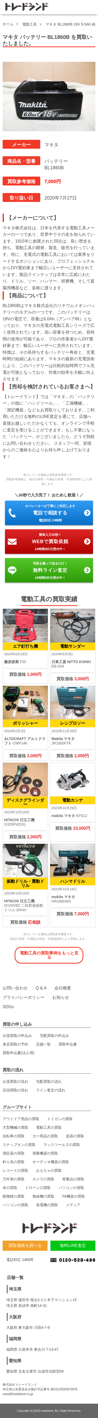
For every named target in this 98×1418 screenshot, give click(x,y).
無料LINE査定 (73, 1245)
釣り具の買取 (14, 1162)
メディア (73, 1205)
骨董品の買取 (73, 1179)
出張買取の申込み (17, 1036)
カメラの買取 (43, 1179)
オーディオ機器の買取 (50, 1162)
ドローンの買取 (38, 1188)
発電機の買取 (47, 1205)
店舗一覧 (43, 1044)
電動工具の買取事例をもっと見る (49, 955)
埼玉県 (15, 1289)
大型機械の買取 (15, 1127)
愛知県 (15, 1361)
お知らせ (60, 997)
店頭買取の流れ (15, 1090)
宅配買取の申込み (54, 1036)
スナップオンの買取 (19, 1145)
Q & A (41, 988)
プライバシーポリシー (23, 997)
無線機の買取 (43, 1196)
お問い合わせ (15, 988)
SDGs (8, 1007)
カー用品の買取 (45, 1136)
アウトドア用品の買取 (21, 1119)
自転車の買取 (14, 1136)
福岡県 (15, 1339)
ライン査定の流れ (50, 1090)
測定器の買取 (14, 1153)
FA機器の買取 (73, 1196)
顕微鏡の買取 (14, 1196)
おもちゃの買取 (49, 1170)
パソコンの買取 (71, 1188)
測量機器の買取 (45, 1153)
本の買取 (10, 1188)
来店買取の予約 (15, 1044)
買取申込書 (68, 1044)
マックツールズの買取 (61, 1145)
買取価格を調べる (25, 1245)
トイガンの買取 (60, 1119)
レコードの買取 (15, 1170)
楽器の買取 (75, 1136)
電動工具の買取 (49, 1127)
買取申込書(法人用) (18, 1053)
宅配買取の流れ (49, 1081)
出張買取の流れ (15, 1081)
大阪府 (15, 1317)
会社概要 (62, 988)
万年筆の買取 (14, 1179)
